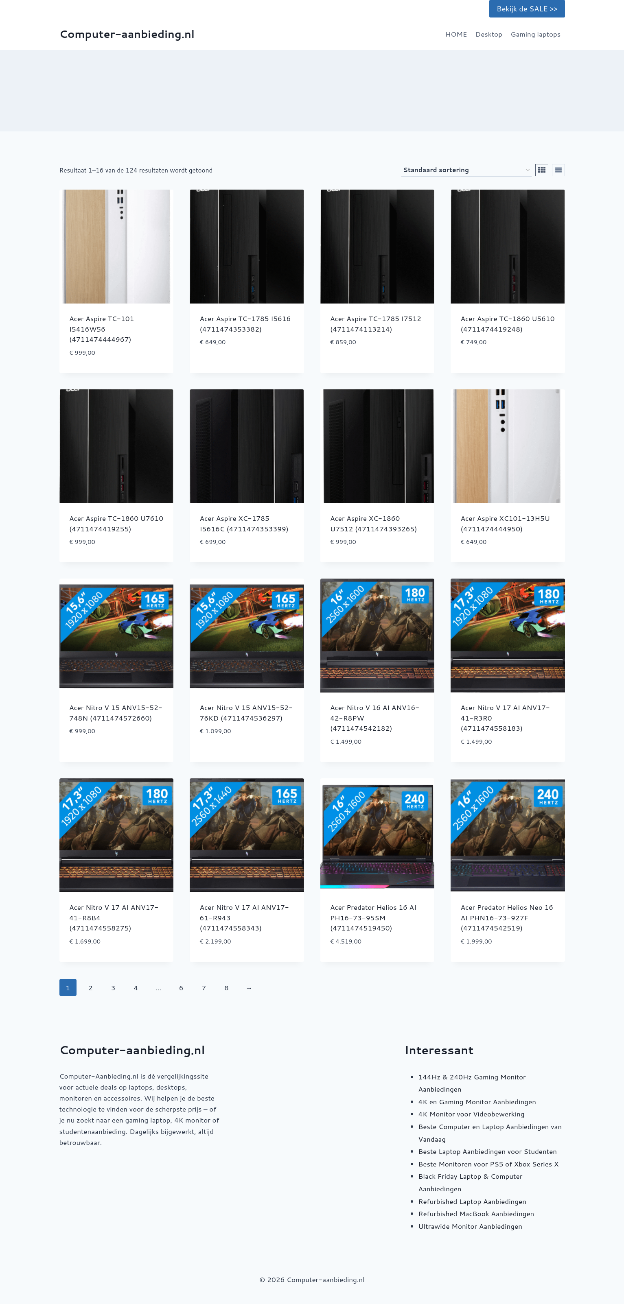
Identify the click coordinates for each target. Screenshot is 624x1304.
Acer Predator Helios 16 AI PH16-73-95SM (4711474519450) (373, 917)
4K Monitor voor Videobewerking (471, 1113)
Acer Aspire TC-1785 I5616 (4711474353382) (245, 323)
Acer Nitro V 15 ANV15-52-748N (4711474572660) (115, 712)
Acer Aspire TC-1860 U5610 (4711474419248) (508, 323)
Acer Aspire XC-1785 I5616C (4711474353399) (244, 523)
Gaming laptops (535, 34)
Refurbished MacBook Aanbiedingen (476, 1213)
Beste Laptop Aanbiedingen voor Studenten (487, 1151)
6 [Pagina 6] (181, 987)
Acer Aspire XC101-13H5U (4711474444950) (505, 523)
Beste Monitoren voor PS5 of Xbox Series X (488, 1164)
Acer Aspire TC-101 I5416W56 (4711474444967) (101, 328)
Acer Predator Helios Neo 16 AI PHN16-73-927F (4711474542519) (507, 917)
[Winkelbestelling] (466, 170)
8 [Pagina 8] (226, 987)
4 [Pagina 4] (136, 987)
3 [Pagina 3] (113, 987)
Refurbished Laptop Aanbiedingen (472, 1201)
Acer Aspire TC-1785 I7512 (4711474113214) (375, 323)
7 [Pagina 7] (203, 987)
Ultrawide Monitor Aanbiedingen (470, 1226)
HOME (456, 34)
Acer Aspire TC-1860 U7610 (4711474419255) (116, 523)
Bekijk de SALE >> (527, 8)
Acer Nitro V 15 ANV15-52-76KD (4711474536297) (246, 712)
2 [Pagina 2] (90, 987)
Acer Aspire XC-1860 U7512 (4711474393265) (373, 523)
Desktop (488, 34)
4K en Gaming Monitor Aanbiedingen (477, 1101)
